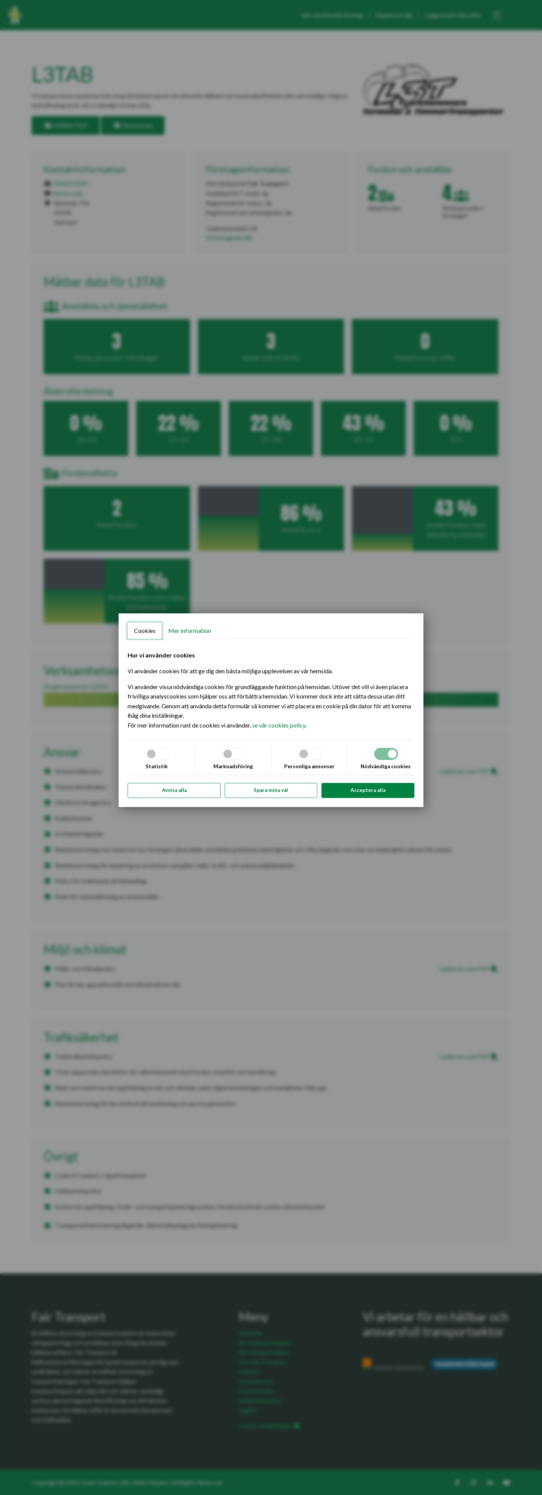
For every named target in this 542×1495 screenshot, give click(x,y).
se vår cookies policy (278, 725)
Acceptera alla (367, 790)
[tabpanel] (271, 690)
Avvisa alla (174, 790)
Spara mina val (271, 790)
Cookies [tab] (144, 630)
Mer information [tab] (189, 630)
